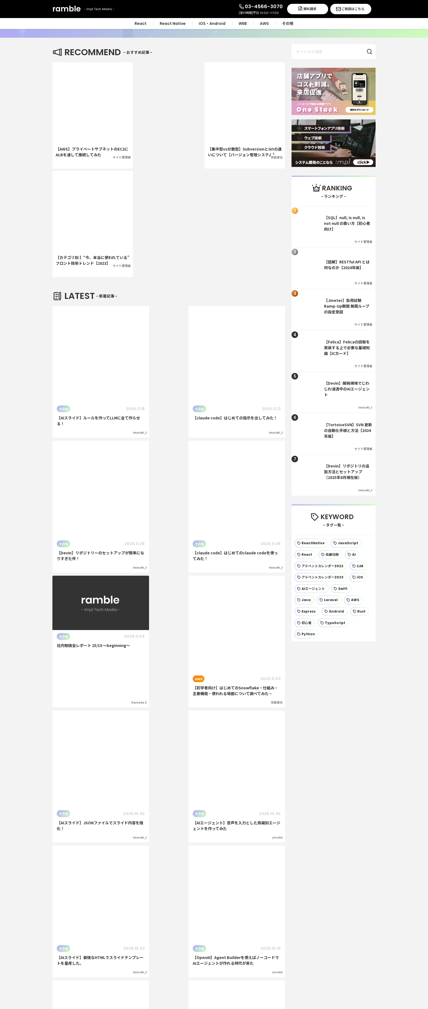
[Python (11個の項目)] (306, 634)
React (252, 901)
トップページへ (214, 857)
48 (183, 698)
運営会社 (335, 901)
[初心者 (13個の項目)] (305, 623)
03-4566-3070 (264, 6)
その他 (252, 962)
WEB (250, 937)
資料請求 (309, 9)
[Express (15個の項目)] (307, 611)
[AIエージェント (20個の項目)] (311, 589)
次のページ (169, 678)
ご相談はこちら (352, 9)
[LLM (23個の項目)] (358, 566)
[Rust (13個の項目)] (359, 611)
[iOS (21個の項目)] (358, 577)
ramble (89, 893)
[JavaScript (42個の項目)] (346, 543)
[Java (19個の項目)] (304, 600)
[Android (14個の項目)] (334, 611)
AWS (250, 949)
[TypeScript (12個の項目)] (333, 623)
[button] (372, 51)
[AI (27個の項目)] (352, 555)
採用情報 (335, 913)
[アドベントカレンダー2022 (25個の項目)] (321, 566)
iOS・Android (260, 925)
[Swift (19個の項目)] (341, 589)
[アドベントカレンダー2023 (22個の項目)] (321, 577)
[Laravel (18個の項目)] (329, 600)
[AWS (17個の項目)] (353, 600)
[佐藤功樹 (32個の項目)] (330, 555)
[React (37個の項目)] (305, 555)
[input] (334, 51)
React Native (259, 913)
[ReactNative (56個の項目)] (311, 543)
